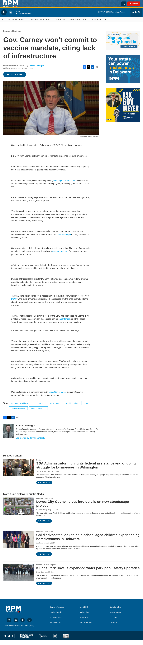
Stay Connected (78, 24)
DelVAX (14, 303)
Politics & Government (44, 503)
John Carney (39, 408)
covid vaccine (72, 408)
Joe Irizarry (40, 547)
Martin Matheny (41, 514)
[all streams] (136, 16)
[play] (4, 16)
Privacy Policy (29, 630)
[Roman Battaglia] (8, 435)
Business (39, 464)
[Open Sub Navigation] (26, 24)
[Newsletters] (123, 45)
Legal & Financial (56, 617)
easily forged (64, 323)
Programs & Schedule (40, 24)
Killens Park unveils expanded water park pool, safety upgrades (88, 572)
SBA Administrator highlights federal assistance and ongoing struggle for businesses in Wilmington (86, 470)
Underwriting (84, 617)
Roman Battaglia (36, 70)
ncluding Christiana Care (64, 185)
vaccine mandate (18, 413)
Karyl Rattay (55, 408)
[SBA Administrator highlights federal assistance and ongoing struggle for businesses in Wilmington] (18, 472)
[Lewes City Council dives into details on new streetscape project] (18, 510)
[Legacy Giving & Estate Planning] (123, 73)
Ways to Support (99, 24)
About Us (60, 24)
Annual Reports (55, 627)
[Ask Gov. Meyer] (123, 109)
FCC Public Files (56, 622)
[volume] (11, 16)
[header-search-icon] (124, 6)
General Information (57, 612)
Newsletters (84, 622)
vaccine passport (38, 413)
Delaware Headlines (12, 36)
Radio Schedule (115, 612)
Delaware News (16, 24)
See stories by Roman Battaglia (31, 442)
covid (86, 408)
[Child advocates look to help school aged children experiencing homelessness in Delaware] (18, 543)
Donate (136, 6)
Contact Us (113, 627)
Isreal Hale (40, 577)
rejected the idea (59, 256)
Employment (114, 622)
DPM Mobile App (85, 627)
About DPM (84, 612)
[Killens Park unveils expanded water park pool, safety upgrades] (18, 577)
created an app (64, 239)
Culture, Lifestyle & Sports (46, 569)
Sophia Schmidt (41, 476)
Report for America (57, 396)
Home (3, 24)
